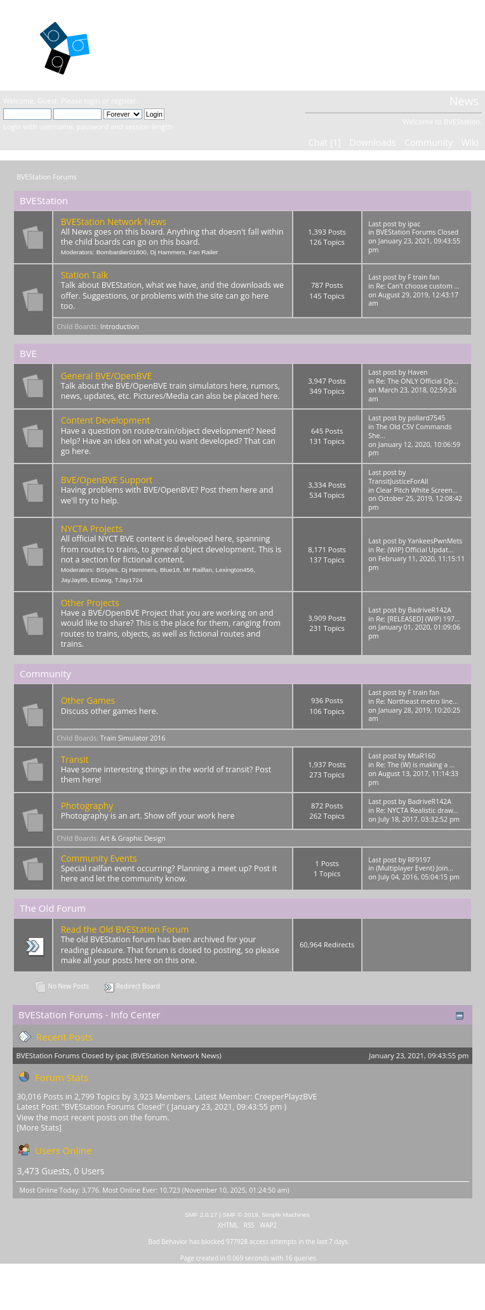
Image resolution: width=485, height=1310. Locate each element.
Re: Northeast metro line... (417, 701)
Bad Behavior (168, 1241)
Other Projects (90, 603)
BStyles (107, 569)
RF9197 (419, 859)
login (92, 100)
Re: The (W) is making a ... (415, 764)
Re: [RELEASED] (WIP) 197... (418, 618)
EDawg (101, 579)
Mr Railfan (197, 569)
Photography (87, 806)
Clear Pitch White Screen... (417, 490)
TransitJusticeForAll (398, 481)
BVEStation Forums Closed (417, 232)
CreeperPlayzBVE (286, 1096)
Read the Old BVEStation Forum (125, 929)
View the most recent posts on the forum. (93, 1117)
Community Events (99, 858)
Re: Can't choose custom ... (418, 286)
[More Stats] (39, 1127)
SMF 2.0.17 (201, 1214)
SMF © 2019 (240, 1214)
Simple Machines (286, 1214)
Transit (75, 759)
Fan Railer (203, 252)
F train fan (423, 277)
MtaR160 (421, 755)
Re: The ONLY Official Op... (417, 381)
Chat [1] (325, 142)
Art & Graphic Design (133, 838)
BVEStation (163, 44)
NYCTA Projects (92, 528)
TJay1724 (129, 579)
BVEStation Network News (114, 222)
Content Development (105, 420)
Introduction (119, 326)
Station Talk (84, 275)
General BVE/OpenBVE (106, 376)
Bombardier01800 (121, 252)
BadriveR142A (429, 610)
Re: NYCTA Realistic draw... (417, 810)
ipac (414, 223)
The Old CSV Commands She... (409, 431)
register (123, 100)
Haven (417, 372)
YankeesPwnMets (435, 540)
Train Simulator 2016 (133, 738)
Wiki (470, 142)
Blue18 (170, 569)
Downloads (372, 142)
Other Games (88, 700)
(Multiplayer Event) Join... (414, 868)
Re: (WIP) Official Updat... (414, 549)
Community (428, 142)
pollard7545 (426, 417)
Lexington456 (234, 569)
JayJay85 (74, 579)
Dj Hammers (167, 252)
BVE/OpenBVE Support (107, 480)
